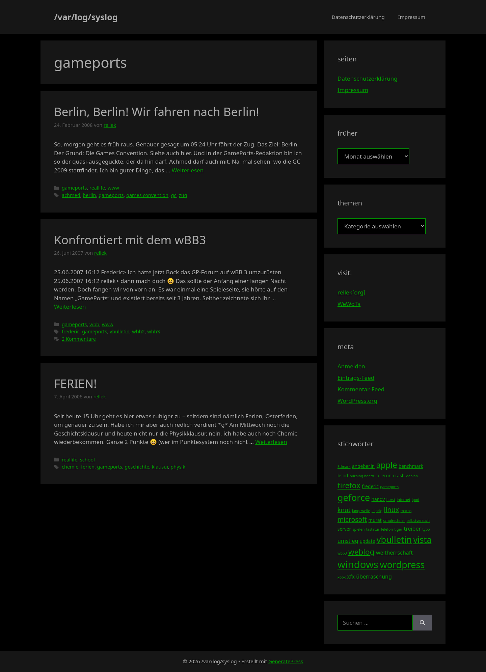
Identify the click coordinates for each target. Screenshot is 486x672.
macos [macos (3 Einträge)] (406, 510)
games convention (147, 195)
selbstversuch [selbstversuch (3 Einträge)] (418, 520)
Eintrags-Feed (356, 378)
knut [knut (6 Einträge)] (344, 510)
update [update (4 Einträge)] (367, 541)
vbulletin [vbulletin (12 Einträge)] (394, 539)
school (87, 459)
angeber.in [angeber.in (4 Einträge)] (363, 466)
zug (183, 195)
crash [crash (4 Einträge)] (399, 475)
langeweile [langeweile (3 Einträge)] (361, 510)
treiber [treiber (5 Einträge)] (412, 528)
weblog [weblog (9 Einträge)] (361, 552)
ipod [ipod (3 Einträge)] (415, 499)
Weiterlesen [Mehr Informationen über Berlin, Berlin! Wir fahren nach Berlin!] (188, 170)
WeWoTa (349, 304)
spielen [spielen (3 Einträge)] (358, 529)
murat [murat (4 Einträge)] (375, 520)
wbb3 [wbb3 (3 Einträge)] (342, 553)
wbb (94, 324)
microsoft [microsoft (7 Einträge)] (352, 519)
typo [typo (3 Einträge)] (426, 529)
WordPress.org (357, 400)
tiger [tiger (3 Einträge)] (398, 529)
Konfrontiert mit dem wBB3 (130, 240)
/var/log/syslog (86, 17)
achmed (71, 195)
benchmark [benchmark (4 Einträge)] (411, 466)
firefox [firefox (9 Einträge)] (349, 485)
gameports (74, 188)
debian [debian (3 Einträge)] (412, 476)
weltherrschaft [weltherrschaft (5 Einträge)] (394, 552)
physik (177, 467)
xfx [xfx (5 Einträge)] (350, 576)
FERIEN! (75, 383)
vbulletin (120, 331)
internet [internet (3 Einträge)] (403, 499)
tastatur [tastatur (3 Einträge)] (373, 529)
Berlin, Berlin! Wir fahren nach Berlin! (156, 111)
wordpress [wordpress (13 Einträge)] (402, 564)
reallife (97, 188)
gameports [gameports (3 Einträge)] (389, 486)
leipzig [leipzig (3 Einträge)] (377, 510)
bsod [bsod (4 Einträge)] (343, 475)
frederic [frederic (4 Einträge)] (370, 486)
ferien (87, 467)
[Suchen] (422, 623)
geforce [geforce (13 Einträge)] (354, 497)
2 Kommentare (79, 339)
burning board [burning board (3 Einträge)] (362, 476)
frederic (70, 331)
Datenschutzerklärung (358, 16)
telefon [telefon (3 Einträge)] (387, 529)
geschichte (137, 467)
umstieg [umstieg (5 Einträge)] (348, 540)
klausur (160, 467)
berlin (89, 195)
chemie (70, 467)
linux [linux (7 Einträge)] (391, 509)
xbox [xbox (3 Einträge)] (342, 577)
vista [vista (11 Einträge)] (422, 539)
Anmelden (351, 366)
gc (174, 195)
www (113, 188)
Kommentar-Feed (361, 389)
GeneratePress (285, 661)
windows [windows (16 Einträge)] (358, 564)
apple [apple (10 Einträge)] (386, 464)
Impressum (411, 16)
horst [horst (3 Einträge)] (390, 499)
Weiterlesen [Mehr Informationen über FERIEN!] (271, 442)
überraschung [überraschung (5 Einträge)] (374, 576)
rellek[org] (351, 292)
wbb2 (138, 331)
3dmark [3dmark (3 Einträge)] (344, 466)
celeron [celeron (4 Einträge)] (384, 475)
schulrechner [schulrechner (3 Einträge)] (394, 520)
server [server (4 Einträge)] (344, 529)
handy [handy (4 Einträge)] (378, 499)
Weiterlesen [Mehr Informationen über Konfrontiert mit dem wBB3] (70, 306)
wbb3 (153, 331)
